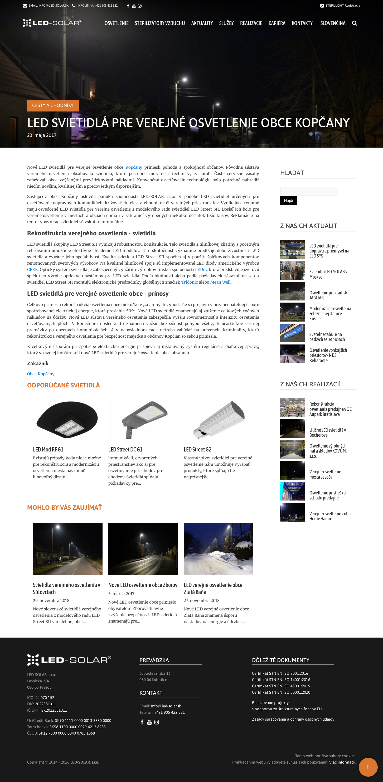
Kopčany (133, 167)
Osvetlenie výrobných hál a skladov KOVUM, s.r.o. (328, 451)
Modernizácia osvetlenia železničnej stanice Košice (330, 314)
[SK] (368, 767)
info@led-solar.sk (166, 706)
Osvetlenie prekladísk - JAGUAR (329, 295)
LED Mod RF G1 (48, 449)
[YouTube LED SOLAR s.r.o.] (150, 722)
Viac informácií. (342, 762)
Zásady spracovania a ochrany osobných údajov (293, 719)
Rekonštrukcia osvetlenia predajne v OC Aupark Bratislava (330, 409)
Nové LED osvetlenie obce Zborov (142, 584)
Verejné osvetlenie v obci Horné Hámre (330, 516)
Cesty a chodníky (53, 105)
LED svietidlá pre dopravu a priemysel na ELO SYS (329, 251)
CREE (32, 269)
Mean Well (220, 282)
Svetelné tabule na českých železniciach (327, 337)
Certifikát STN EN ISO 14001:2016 (281, 679)
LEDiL (201, 269)
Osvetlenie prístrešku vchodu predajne (327, 495)
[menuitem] (332, 23)
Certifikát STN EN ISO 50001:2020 (281, 692)
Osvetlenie (117, 23)
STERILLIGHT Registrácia (343, 5)
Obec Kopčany (41, 373)
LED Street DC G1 (125, 449)
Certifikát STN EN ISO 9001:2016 (280, 673)
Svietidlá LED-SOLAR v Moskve (328, 274)
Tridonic (189, 282)
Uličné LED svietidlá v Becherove (327, 433)
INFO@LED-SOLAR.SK (53, 5)
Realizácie (251, 23)
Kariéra (277, 23)
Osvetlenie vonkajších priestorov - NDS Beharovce (328, 355)
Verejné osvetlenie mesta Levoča (325, 474)
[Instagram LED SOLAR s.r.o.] (157, 722)
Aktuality (202, 23)
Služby (226, 23)
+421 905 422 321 (106, 5)
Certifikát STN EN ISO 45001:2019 (281, 686)
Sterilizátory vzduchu (160, 23)
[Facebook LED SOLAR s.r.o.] (129, 6)
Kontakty (302, 23)
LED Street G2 (197, 449)
